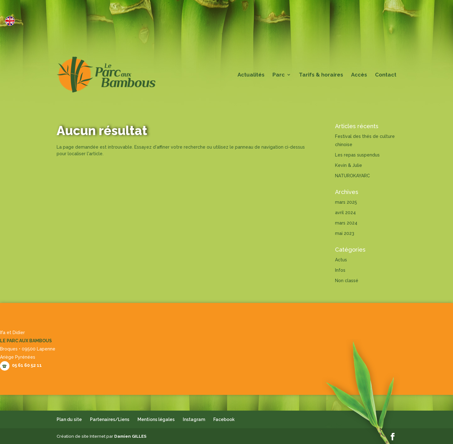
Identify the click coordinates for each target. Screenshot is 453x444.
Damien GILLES (130, 436)
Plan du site (69, 419)
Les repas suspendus (357, 154)
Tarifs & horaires (321, 75)
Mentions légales (156, 419)
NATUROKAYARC (352, 175)
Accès (359, 75)
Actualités (251, 75)
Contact (385, 75)
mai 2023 (344, 233)
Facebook (224, 419)
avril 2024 (345, 212)
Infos (340, 270)
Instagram (194, 419)
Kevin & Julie (348, 165)
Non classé (346, 280)
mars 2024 (346, 222)
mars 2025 (346, 202)
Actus (341, 259)
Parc (278, 75)
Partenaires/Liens (109, 419)
